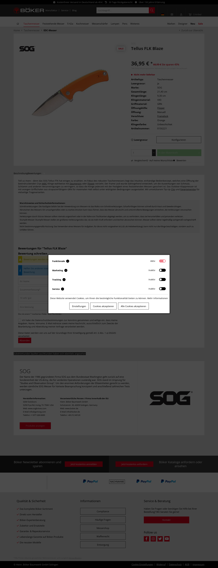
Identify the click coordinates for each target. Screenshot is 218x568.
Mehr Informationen (157, 298)
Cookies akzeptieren (103, 306)
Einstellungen (79, 306)
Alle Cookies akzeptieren (133, 306)
